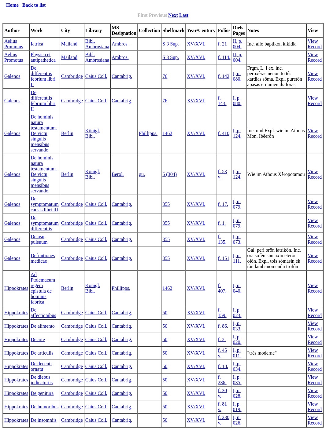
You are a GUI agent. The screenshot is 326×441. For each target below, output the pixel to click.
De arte (38, 339)
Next (173, 15)
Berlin (67, 133)
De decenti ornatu (41, 366)
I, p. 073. (237, 239)
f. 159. (222, 312)
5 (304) (169, 174)
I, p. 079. (237, 204)
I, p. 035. (237, 379)
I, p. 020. (237, 339)
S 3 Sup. (170, 43)
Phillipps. (148, 133)
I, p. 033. (237, 326)
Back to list (34, 5)
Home (12, 5)
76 (164, 76)
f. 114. (224, 57)
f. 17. (223, 204)
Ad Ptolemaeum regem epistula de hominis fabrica (43, 288)
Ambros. (120, 43)
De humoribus (44, 406)
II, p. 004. (238, 43)
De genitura (42, 393)
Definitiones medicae (43, 258)
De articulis (42, 352)
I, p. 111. (237, 258)
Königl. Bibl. (92, 133)
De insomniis (44, 420)
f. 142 (223, 76)
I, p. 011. (237, 353)
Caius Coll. (96, 76)
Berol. (118, 174)
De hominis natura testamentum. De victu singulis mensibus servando (44, 133)
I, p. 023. (237, 312)
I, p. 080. (237, 76)
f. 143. (222, 100)
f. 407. (222, 288)
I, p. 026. (237, 420)
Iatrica (37, 43)
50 (164, 312)
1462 (167, 133)
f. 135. (222, 239)
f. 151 (223, 258)
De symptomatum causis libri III (45, 204)
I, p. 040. (237, 288)
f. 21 (222, 43)
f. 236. (222, 379)
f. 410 (223, 133)
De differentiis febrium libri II (43, 76)
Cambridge (72, 76)
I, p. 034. (237, 366)
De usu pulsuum (39, 239)
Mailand (69, 43)
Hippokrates (16, 288)
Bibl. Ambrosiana (97, 43)
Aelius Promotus (13, 43)
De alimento (43, 326)
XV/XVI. (196, 43)
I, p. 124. (237, 133)
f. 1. (222, 223)
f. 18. (223, 366)
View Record (315, 43)
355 (166, 204)
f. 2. (222, 339)
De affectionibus (43, 312)
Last (183, 15)
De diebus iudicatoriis (42, 379)
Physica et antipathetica (43, 57)
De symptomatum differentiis (45, 223)
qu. (142, 174)
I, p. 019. (237, 406)
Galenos (12, 76)
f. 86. (223, 326)
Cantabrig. (122, 76)
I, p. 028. (237, 393)
